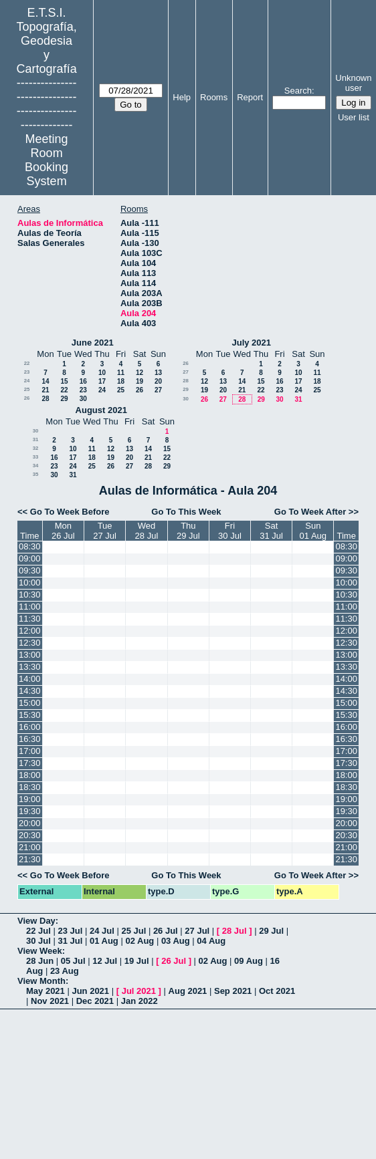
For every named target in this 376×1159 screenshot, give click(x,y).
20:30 (30, 835)
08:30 (30, 546)
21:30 (30, 859)
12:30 (30, 643)
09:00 (30, 558)
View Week (39, 951)
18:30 (30, 787)
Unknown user (353, 83)
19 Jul (136, 961)
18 (120, 381)
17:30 (30, 763)
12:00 (30, 631)
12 (139, 372)
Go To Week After (310, 512)
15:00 (30, 703)
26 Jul (165, 931)
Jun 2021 (90, 991)
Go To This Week (186, 512)
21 (45, 390)
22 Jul (38, 931)
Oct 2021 (277, 991)
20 (158, 381)
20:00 (30, 823)
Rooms (213, 97)
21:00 (30, 847)
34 (36, 466)
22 (27, 363)
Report (250, 97)
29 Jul (271, 931)
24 (27, 381)
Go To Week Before (70, 512)
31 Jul (70, 941)
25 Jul (133, 931)
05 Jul (73, 961)
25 (27, 389)
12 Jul (104, 961)
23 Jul (70, 931)
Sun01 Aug (313, 531)
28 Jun (40, 961)
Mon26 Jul (63, 531)
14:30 (30, 691)
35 (36, 474)
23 (27, 372)
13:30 (30, 667)
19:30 (30, 811)
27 (158, 390)
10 (102, 372)
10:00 (30, 582)
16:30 (30, 739)
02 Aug (139, 941)
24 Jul (102, 931)
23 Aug (64, 971)
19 (139, 381)
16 (83, 381)
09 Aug (248, 961)
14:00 (30, 679)
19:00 (30, 799)
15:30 (30, 715)
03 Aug (175, 941)
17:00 (30, 751)
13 (158, 372)
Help (182, 97)
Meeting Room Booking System (46, 160)
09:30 (30, 570)
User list (353, 117)
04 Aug (211, 941)
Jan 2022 (139, 1001)
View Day (36, 921)
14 (45, 381)
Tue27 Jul (104, 531)
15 (64, 381)
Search (298, 91)
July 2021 (251, 343)
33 (36, 457)
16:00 (30, 727)
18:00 (30, 775)
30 (83, 398)
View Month (41, 981)
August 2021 (101, 410)
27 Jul (197, 931)
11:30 (30, 619)
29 (64, 398)
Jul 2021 (139, 991)
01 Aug (104, 941)
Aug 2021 (188, 991)
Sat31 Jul (271, 531)
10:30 (30, 595)
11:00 (30, 607)
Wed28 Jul (147, 531)
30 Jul (38, 941)
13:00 (30, 655)
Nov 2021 (50, 1001)
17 (102, 381)
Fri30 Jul (230, 531)
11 (120, 372)
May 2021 (45, 991)
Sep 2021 (233, 991)
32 (36, 448)
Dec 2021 (95, 1001)
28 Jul (234, 931)
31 (298, 399)
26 (139, 390)
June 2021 (93, 343)
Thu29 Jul (188, 531)
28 (45, 398)
